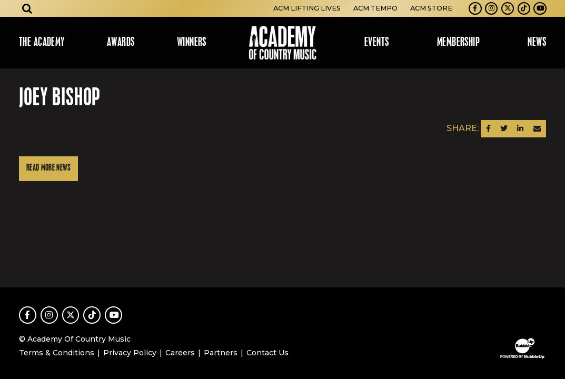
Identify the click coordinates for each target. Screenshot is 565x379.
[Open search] (27, 8)
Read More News (48, 168)
